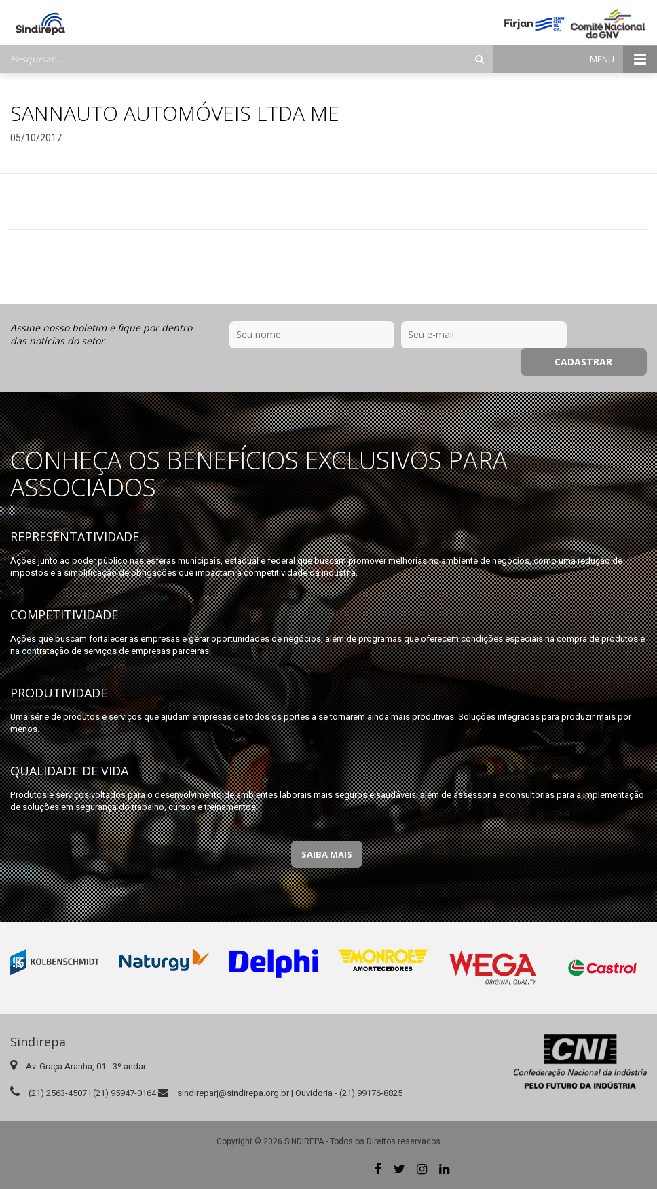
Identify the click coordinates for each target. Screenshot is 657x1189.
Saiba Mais (326, 854)
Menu (623, 59)
